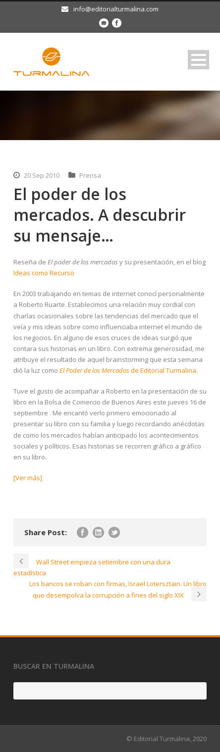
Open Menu (198, 59)
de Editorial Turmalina (127, 370)
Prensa (90, 175)
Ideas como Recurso (43, 272)
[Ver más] (27, 477)
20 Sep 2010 (41, 175)
